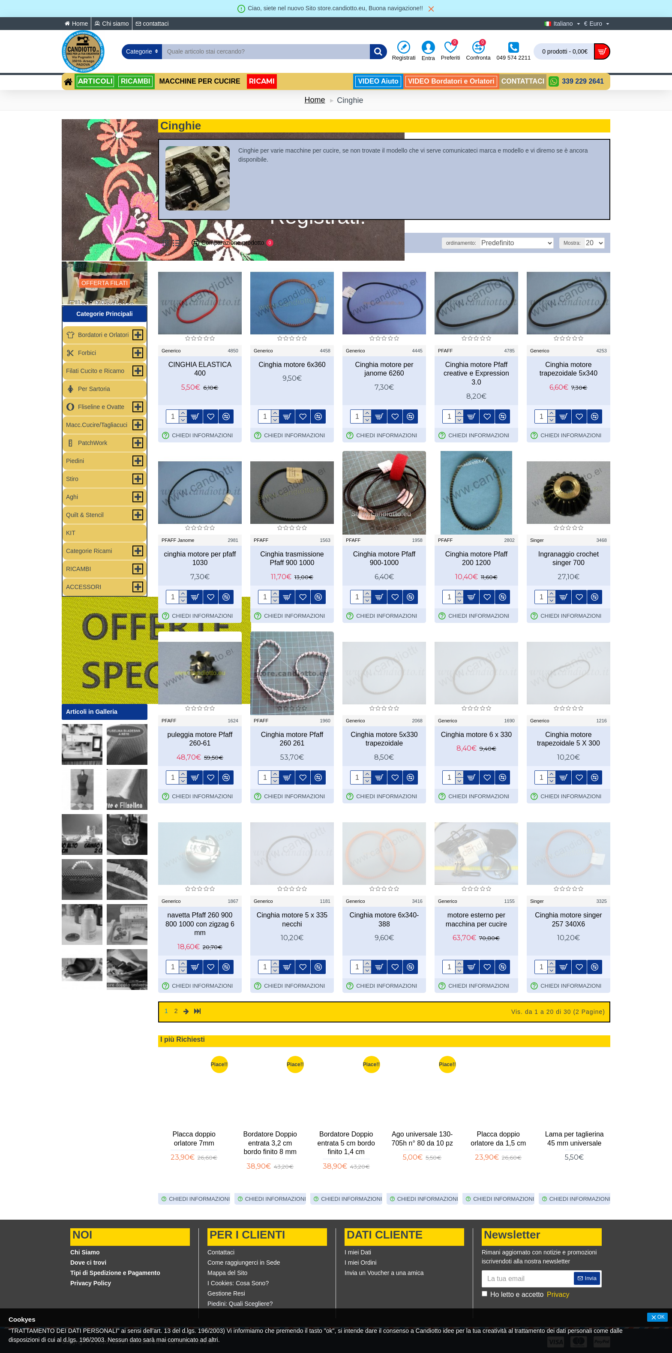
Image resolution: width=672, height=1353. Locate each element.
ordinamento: (480, 243)
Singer (537, 540)
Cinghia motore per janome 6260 (384, 369)
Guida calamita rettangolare (346, 1137)
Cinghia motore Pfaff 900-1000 (384, 558)
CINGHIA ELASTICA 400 (200, 369)
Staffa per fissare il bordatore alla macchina (194, 1141)
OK (661, 1317)
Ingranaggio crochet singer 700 (568, 558)
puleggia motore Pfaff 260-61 (200, 739)
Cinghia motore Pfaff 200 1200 (476, 558)
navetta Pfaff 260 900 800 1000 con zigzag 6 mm (199, 924)
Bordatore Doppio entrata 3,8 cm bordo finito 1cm (270, 1141)
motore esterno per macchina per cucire (476, 919)
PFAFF (445, 350)
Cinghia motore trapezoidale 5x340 (568, 369)
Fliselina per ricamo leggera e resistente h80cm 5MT (498, 1141)
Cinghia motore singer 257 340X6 (568, 919)
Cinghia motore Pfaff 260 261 (292, 739)
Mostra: (574, 243)
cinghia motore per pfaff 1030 (200, 558)
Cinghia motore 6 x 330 (476, 734)
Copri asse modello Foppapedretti (574, 1137)
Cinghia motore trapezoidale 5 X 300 (568, 739)
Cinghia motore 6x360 (292, 364)
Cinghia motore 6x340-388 (384, 919)
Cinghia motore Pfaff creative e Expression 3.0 (476, 373)
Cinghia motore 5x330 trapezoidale (384, 739)
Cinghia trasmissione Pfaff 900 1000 (292, 558)
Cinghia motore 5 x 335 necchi (292, 919)
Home (315, 100)
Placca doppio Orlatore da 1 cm (422, 1137)
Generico (171, 350)
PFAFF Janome (178, 540)
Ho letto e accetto (526, 1293)
